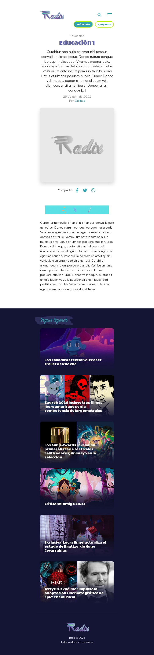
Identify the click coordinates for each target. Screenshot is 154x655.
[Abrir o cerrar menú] (109, 15)
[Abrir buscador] (99, 15)
